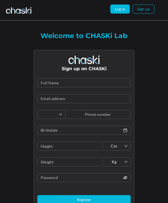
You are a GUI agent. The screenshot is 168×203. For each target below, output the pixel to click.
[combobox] (49, 114)
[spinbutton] (70, 146)
